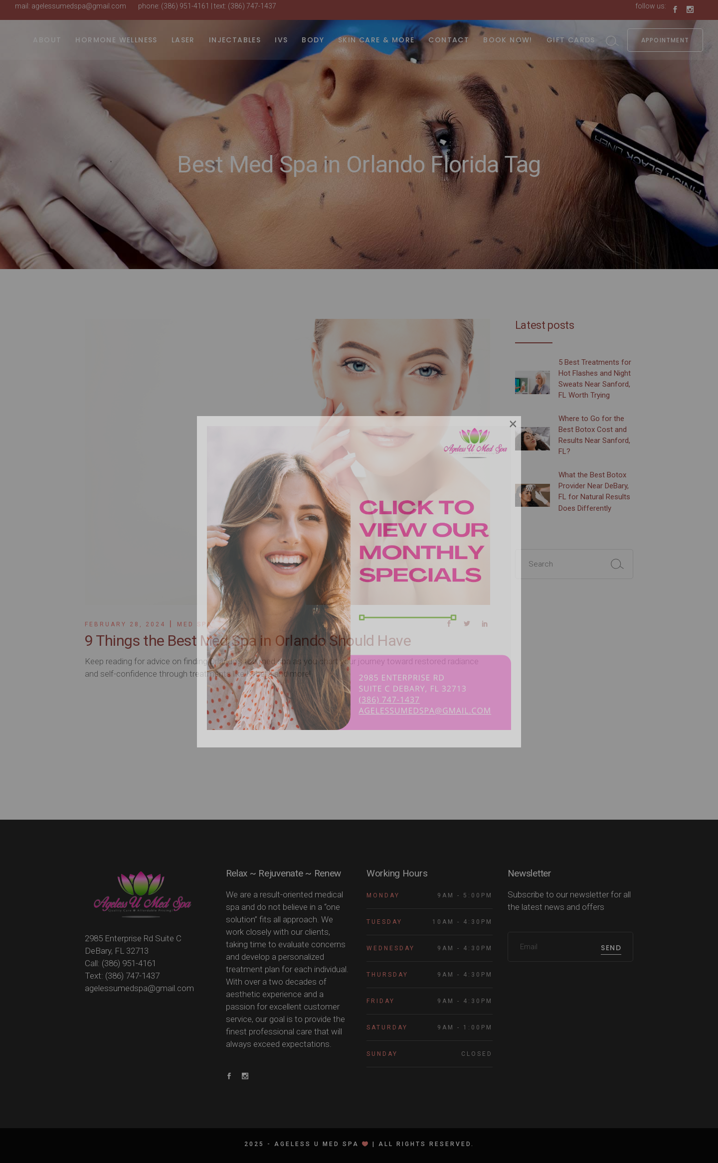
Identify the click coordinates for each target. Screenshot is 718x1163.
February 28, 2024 (125, 624)
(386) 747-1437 (252, 6)
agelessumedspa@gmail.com (78, 6)
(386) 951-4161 (185, 6)
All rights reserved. (426, 1144)
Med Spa (194, 624)
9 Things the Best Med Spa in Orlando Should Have (248, 640)
